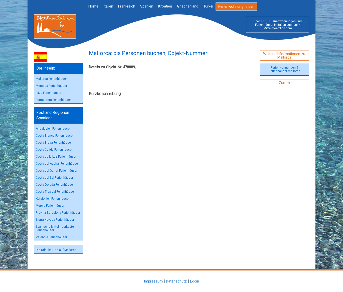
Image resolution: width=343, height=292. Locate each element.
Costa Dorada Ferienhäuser (55, 184)
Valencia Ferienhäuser (51, 237)
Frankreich (126, 6)
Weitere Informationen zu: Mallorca (284, 56)
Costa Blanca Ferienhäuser (55, 135)
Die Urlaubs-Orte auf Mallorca (56, 250)
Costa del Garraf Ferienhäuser (56, 170)
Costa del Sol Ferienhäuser (54, 177)
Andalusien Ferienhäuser (53, 128)
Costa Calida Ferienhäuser (54, 149)
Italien (108, 6)
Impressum (153, 281)
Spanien (146, 6)
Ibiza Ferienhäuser (48, 93)
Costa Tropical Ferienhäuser (55, 191)
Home (93, 6)
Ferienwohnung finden (236, 6)
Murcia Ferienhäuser (50, 205)
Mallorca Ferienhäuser (51, 79)
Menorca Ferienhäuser (51, 86)
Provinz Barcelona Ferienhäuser (58, 212)
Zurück (284, 83)
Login (194, 281)
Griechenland (187, 6)
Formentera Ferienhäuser (53, 100)
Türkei (208, 6)
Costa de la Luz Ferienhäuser (56, 156)
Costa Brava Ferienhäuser (54, 142)
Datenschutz (176, 281)
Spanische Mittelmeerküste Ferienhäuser (55, 228)
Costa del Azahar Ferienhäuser (57, 163)
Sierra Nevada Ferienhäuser (55, 219)
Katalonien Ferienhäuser (53, 198)
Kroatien (165, 6)
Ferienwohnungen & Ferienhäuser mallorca (284, 69)
